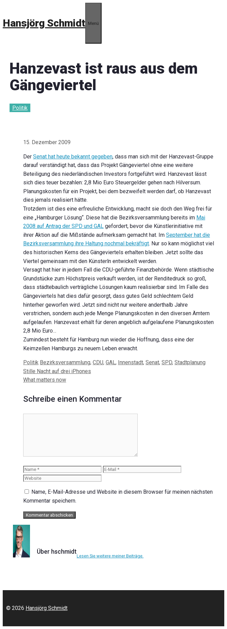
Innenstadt (130, 362)
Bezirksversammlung (65, 362)
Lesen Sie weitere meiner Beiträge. (110, 555)
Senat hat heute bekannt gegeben (72, 156)
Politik (20, 108)
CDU (98, 362)
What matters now (44, 380)
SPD (167, 362)
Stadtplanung (190, 362)
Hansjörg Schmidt (44, 23)
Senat (152, 362)
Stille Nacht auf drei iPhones (57, 371)
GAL (111, 362)
